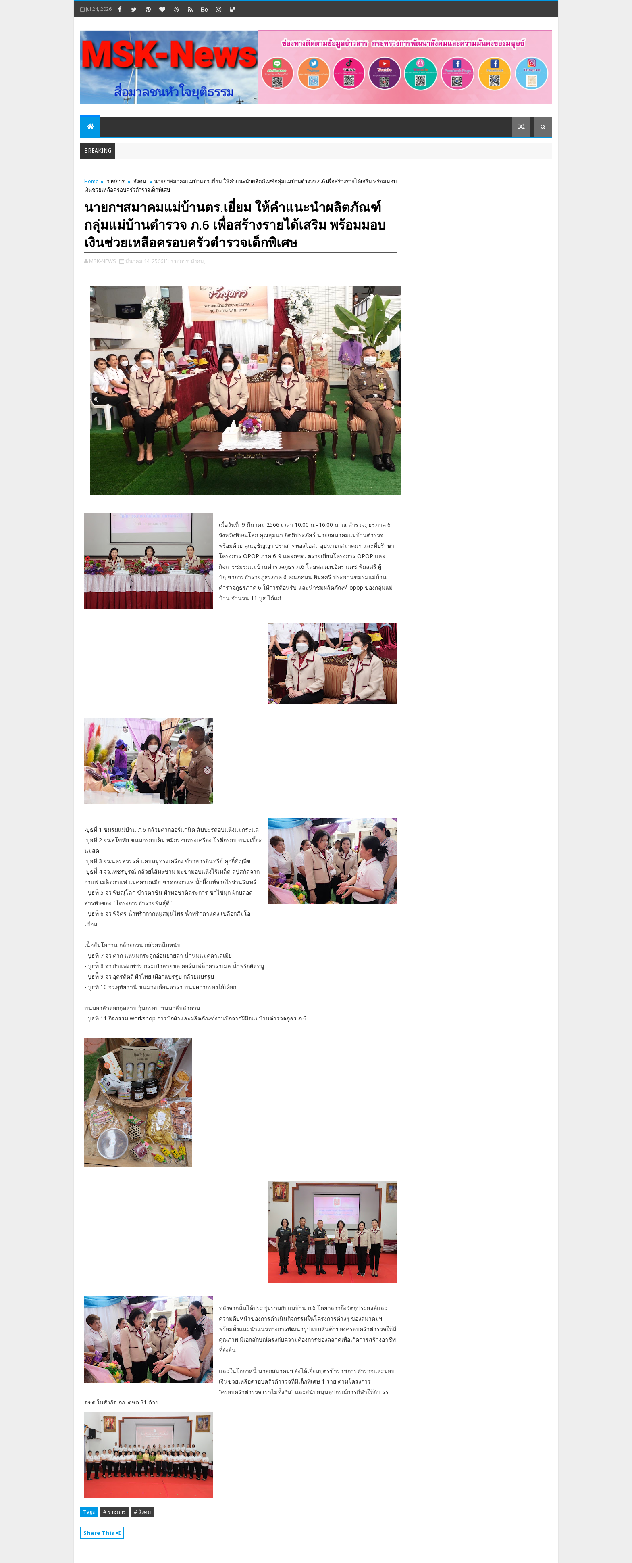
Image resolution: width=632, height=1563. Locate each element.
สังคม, (198, 261)
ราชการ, (180, 261)
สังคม (139, 181)
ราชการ (115, 181)
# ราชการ (114, 1511)
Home (91, 181)
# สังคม (142, 1511)
